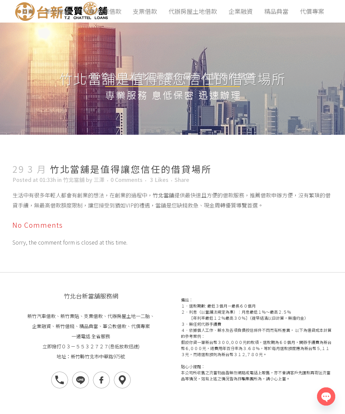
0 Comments (127, 180)
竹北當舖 (74, 180)
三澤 (99, 180)
